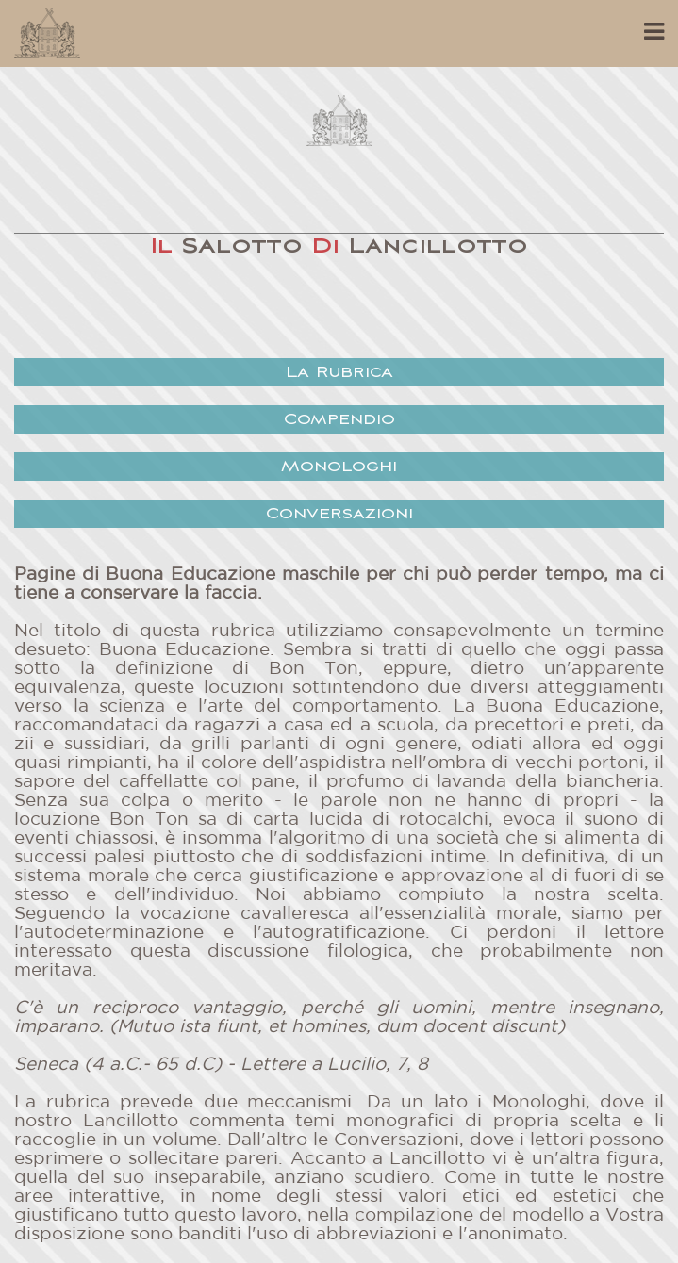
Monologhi (339, 467)
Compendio (339, 420)
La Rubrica (339, 373)
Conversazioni (339, 514)
